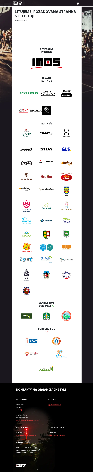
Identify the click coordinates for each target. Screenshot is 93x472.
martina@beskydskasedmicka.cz (27, 420)
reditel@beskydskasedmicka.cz (27, 410)
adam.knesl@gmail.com (56, 435)
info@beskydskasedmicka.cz (26, 435)
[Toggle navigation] (78, 3)
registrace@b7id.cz (54, 405)
